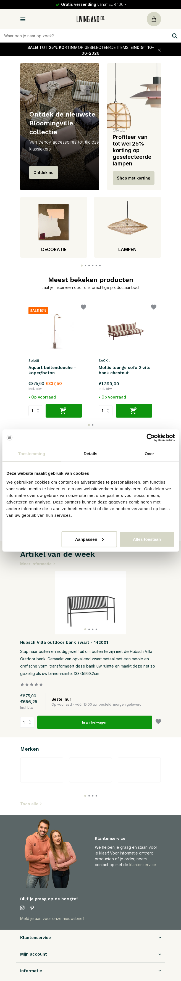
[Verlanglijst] (83, 307)
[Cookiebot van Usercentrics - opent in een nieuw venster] (150, 438)
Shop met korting (133, 178)
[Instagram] (22, 908)
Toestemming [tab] (31, 453)
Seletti (33, 360)
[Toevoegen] (64, 411)
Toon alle (31, 803)
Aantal (27, 722)
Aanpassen (89, 539)
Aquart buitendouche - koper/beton (52, 370)
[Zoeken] (90, 36)
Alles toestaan (147, 539)
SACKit (104, 360)
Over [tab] (149, 453)
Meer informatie (38, 563)
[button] (82, 266)
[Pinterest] (32, 908)
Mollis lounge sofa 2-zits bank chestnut (124, 370)
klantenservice (142, 864)
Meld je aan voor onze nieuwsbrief (52, 918)
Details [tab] (91, 453)
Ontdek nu (43, 172)
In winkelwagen (94, 722)
